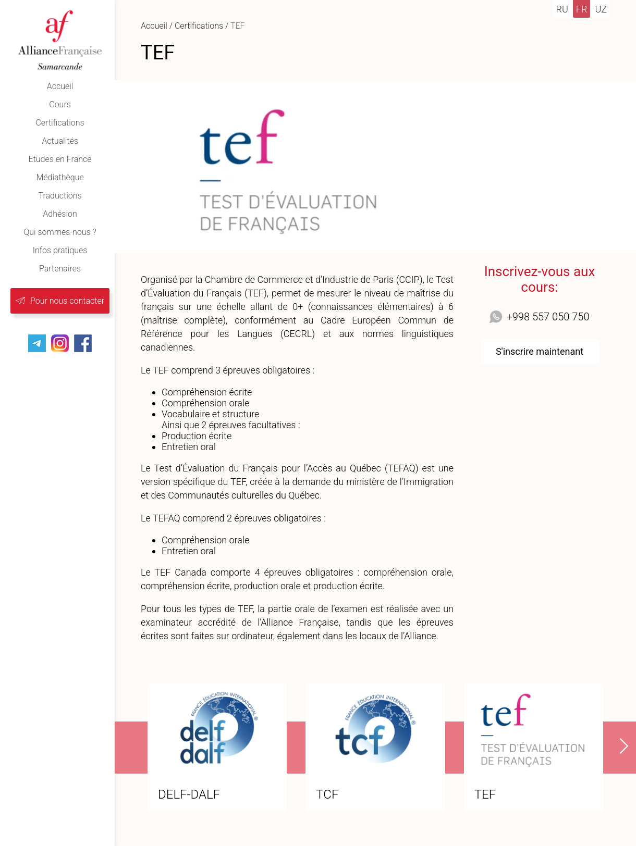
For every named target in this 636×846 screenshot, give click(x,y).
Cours (60, 104)
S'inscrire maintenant (539, 351)
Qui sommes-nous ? (59, 232)
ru (562, 9)
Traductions (59, 196)
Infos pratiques (60, 250)
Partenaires (60, 268)
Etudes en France (60, 159)
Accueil (60, 86)
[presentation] (617, 746)
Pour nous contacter (67, 301)
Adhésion (60, 214)
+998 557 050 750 (547, 316)
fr (582, 9)
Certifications (59, 123)
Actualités (60, 141)
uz (601, 9)
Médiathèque (59, 177)
